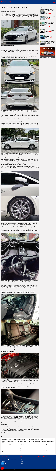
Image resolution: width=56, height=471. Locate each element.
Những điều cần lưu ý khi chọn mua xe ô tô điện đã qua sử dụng (13, 439)
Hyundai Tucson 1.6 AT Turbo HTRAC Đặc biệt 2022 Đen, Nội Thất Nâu (50, 42)
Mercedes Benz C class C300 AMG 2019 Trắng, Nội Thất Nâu (50, 23)
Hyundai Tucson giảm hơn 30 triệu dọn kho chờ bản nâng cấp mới (13, 444)
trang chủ (2, 4)
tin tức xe (7, 4)
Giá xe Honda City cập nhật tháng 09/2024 (37, 439)
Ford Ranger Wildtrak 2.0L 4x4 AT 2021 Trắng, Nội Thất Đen (49, 10)
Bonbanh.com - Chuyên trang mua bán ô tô (36, 469)
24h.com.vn (5, 432)
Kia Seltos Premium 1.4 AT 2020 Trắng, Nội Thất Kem (49, 29)
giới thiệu (21, 461)
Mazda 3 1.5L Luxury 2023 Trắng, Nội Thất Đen (49, 35)
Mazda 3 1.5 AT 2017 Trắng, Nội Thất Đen (50, 17)
